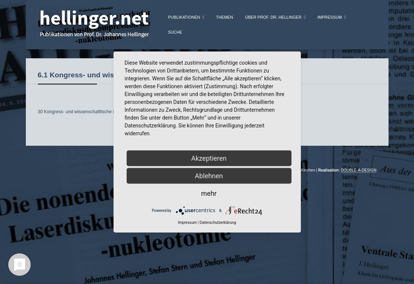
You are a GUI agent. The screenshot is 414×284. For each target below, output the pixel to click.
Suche (175, 32)
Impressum (329, 17)
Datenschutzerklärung (218, 222)
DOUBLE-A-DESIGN (359, 182)
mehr (209, 193)
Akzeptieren (209, 158)
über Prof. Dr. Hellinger (273, 17)
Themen (224, 17)
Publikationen (184, 17)
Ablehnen (209, 176)
